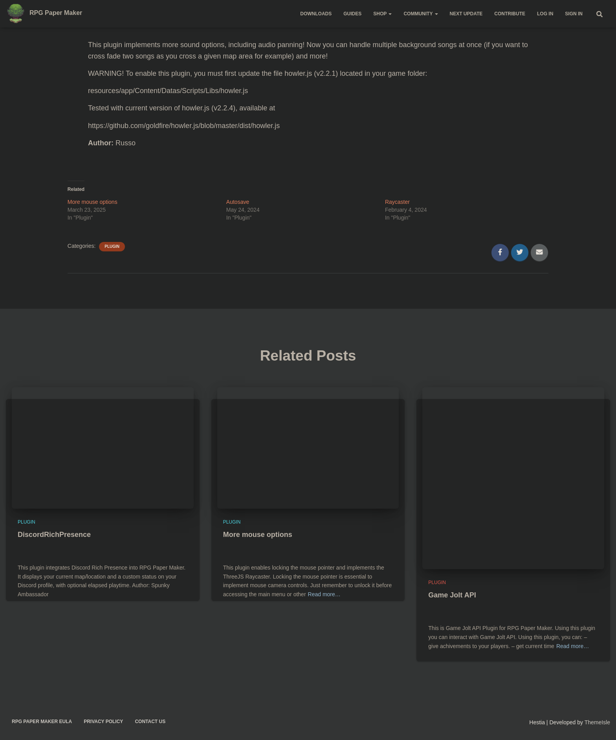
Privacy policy (103, 721)
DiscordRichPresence (54, 535)
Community (420, 13)
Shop (382, 13)
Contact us (150, 721)
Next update (466, 13)
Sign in (574, 13)
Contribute (509, 13)
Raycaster (397, 202)
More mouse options (92, 202)
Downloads (316, 13)
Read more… (324, 594)
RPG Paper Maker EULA (42, 721)
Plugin (111, 246)
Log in (545, 13)
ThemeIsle (597, 722)
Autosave (237, 202)
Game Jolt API (452, 595)
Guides (352, 13)
